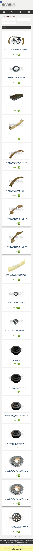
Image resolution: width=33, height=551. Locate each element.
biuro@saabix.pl (23, 542)
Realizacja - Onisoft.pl (17, 545)
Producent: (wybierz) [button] (6, 19)
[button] (4, 11)
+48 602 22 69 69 (22, 540)
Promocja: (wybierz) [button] (6, 23)
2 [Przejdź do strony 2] (17, 536)
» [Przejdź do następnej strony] (19, 536)
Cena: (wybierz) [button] (20, 19)
